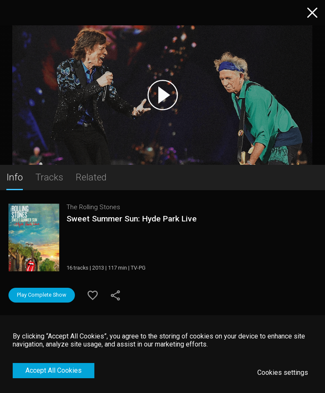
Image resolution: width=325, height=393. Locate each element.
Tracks (49, 177)
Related (91, 177)
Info (14, 177)
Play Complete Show (41, 295)
